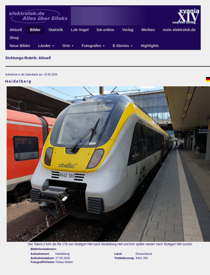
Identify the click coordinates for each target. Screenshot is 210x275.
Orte (68, 46)
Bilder (35, 30)
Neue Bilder (20, 46)
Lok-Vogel (80, 30)
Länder (46, 46)
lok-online (105, 30)
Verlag (127, 30)
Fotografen (93, 46)
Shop (14, 38)
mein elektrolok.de (179, 30)
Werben (148, 30)
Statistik (55, 30)
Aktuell (16, 30)
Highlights (150, 46)
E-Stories (123, 46)
